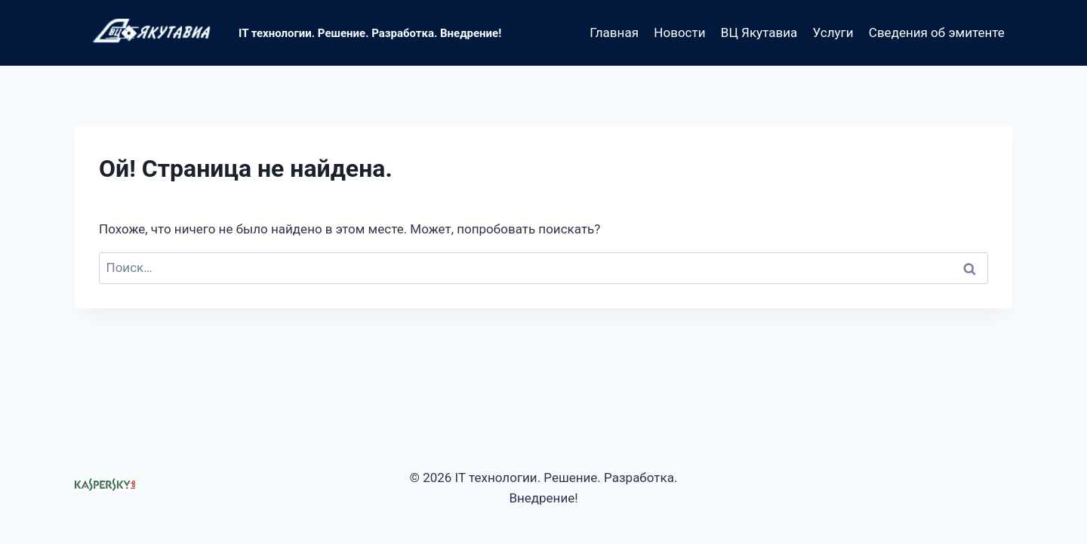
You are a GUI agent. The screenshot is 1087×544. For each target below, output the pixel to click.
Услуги (833, 32)
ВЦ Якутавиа (759, 32)
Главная (614, 32)
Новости (679, 32)
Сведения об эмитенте (937, 32)
